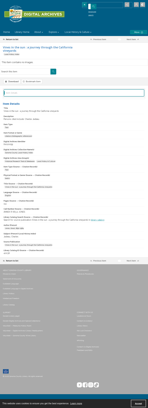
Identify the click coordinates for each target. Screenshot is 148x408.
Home (6, 32)
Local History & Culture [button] (78, 32)
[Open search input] (120, 5)
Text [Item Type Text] (6, 118)
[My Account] (135, 5)
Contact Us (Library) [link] (84, 312)
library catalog (97, 211)
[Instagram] (90, 375)
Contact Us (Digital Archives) (88, 338)
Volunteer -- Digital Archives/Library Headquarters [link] (23, 321)
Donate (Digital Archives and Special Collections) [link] (21, 312)
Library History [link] (8, 284)
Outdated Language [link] (11, 274)
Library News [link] (82, 317)
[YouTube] (79, 375)
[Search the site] (98, 5)
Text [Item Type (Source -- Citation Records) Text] (6, 161)
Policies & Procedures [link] (85, 265)
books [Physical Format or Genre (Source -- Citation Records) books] (7, 169)
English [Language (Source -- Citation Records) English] (8, 186)
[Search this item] (114, 49)
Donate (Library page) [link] (11, 307)
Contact (74, 393)
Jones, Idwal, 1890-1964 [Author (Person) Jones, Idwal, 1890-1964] (14, 219)
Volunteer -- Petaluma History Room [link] (17, 317)
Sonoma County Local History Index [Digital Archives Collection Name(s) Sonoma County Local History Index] (19, 143)
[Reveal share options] (128, 5)
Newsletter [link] (81, 326)
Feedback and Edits (84, 341)
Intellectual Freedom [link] (11, 289)
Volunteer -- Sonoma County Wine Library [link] (19, 326)
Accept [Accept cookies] (138, 403)
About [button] (39, 32)
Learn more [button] (76, 403)
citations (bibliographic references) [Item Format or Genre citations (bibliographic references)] (18, 127)
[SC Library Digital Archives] (34, 14)
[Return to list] (22, 39)
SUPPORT (7, 303)
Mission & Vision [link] (9, 265)
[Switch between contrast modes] (142, 5)
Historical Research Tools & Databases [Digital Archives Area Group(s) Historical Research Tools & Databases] (20, 152)
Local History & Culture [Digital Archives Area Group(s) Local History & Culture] (46, 152)
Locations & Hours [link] (84, 307)
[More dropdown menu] (138, 32)
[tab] (74, 83)
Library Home (22, 32)
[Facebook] (85, 375)
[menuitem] (38, 264)
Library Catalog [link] (9, 296)
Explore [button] (54, 32)
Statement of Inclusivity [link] (12, 270)
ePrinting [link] (80, 331)
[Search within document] (142, 49)
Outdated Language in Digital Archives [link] (18, 279)
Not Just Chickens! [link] (84, 321)
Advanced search (91, 10)
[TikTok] (96, 375)
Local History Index (11, 54)
